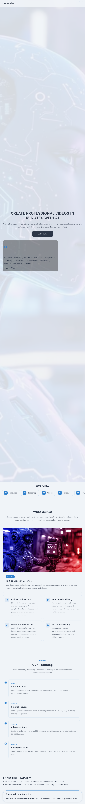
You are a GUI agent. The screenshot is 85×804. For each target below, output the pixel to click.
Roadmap (32, 493)
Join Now (42, 234)
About (49, 493)
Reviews (67, 493)
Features (13, 493)
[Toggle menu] (81, 3)
